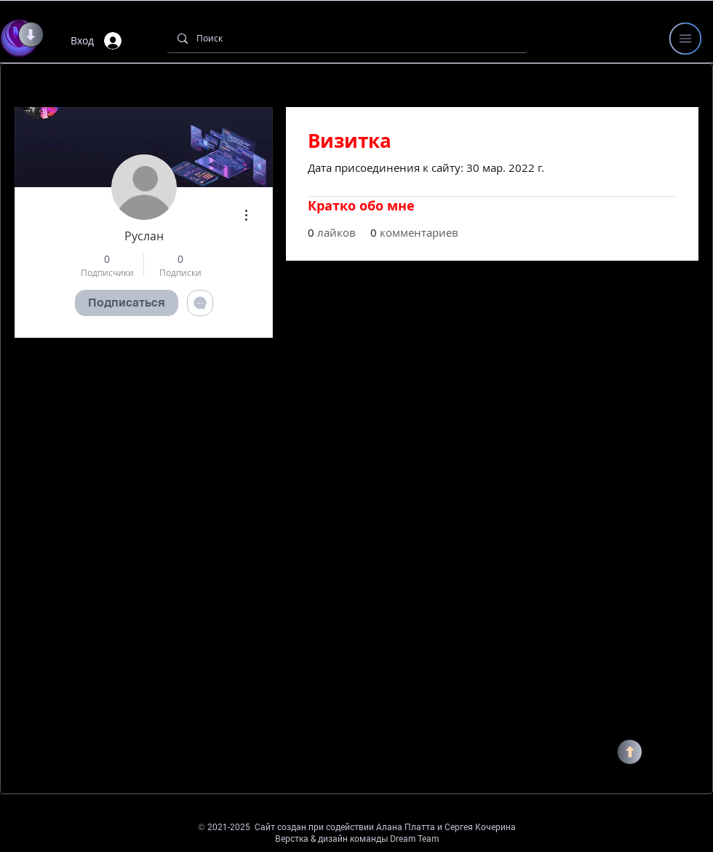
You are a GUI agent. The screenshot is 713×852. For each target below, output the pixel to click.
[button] (685, 39)
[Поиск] (346, 38)
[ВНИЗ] (31, 34)
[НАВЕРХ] (629, 752)
